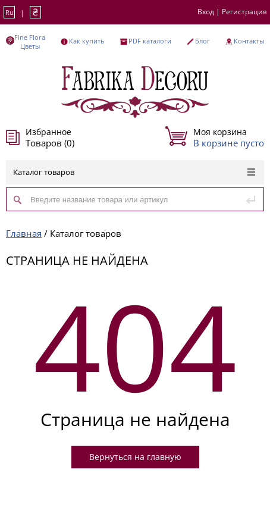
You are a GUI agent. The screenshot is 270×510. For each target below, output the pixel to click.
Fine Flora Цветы (29, 42)
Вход (205, 12)
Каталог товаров (134, 172)
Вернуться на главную (135, 456)
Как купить (86, 40)
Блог (202, 40)
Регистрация (244, 12)
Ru (9, 12)
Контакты (249, 40)
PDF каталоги (149, 40)
